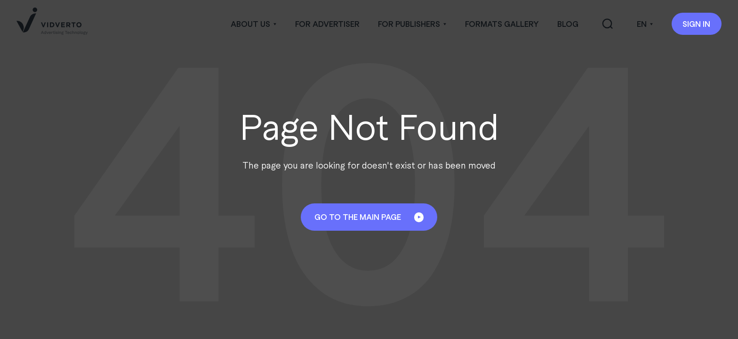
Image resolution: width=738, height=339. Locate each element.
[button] (254, 23)
